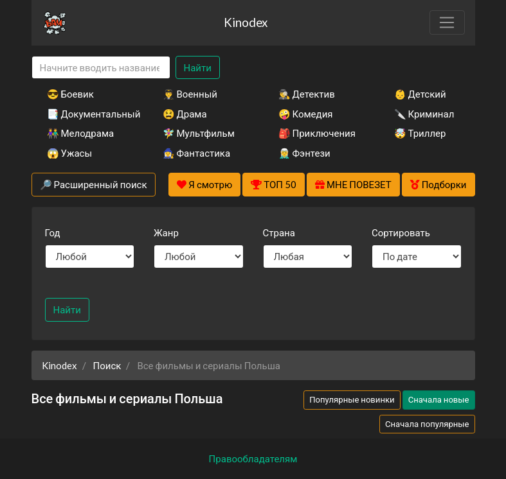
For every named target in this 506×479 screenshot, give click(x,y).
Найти (198, 67)
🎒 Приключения (317, 133)
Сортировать (401, 232)
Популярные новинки (351, 399)
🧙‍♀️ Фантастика (197, 153)
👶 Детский (420, 94)
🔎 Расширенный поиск (93, 184)
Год (52, 232)
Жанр (166, 232)
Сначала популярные (427, 424)
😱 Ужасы (70, 153)
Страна (279, 232)
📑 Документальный (87, 113)
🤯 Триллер (420, 133)
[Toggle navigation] (446, 22)
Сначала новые (438, 399)
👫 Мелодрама (80, 133)
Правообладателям (253, 458)
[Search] (101, 68)
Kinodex (245, 22)
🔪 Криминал (424, 113)
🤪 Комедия (305, 113)
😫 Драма (185, 113)
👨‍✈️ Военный (190, 94)
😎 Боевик (70, 94)
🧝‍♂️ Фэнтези (304, 153)
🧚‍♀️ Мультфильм (199, 133)
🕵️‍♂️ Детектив (306, 94)
